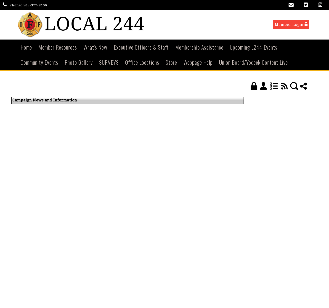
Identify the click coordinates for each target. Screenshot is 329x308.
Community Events (39, 62)
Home (26, 47)
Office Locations (142, 62)
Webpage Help (198, 62)
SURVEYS (109, 62)
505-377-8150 (35, 5)
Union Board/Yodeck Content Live (253, 62)
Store (171, 62)
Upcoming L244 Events (253, 47)
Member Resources (57, 47)
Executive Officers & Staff (141, 47)
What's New (95, 47)
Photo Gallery (79, 62)
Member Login (291, 24)
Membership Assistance (199, 47)
